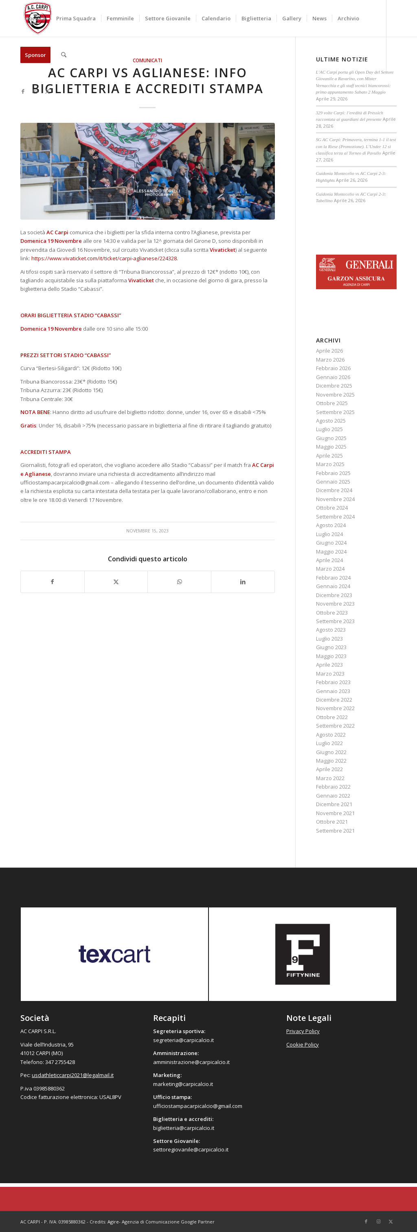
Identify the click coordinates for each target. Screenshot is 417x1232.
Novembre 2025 (335, 394)
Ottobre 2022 (332, 717)
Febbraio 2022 (333, 786)
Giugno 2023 (331, 647)
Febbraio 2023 (333, 682)
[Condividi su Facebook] (52, 581)
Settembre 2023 (335, 621)
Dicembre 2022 (334, 699)
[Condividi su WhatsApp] (179, 581)
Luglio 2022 (329, 743)
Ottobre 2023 (332, 612)
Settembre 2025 (335, 412)
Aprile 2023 (329, 664)
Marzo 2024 (330, 568)
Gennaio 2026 (333, 377)
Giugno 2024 (331, 542)
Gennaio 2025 (333, 481)
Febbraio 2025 (333, 473)
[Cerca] (64, 55)
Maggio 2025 (331, 446)
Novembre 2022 (335, 708)
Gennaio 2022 (333, 795)
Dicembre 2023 (334, 595)
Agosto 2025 (331, 420)
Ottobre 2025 (332, 403)
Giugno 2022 (331, 752)
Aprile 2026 (329, 350)
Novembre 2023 (335, 603)
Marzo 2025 (330, 464)
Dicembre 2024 (334, 490)
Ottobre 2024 (332, 507)
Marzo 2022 (330, 778)
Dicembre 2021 (334, 804)
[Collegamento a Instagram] (35, 91)
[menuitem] (35, 18)
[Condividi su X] (116, 581)
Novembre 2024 (335, 499)
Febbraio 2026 (333, 368)
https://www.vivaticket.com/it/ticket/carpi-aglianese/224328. (104, 258)
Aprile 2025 (329, 455)
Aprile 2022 (329, 769)
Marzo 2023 (330, 673)
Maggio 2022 (331, 760)
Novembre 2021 (335, 813)
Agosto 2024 (331, 525)
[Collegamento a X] (47, 91)
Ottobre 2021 (332, 821)
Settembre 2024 (335, 516)
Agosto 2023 (331, 629)
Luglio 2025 (329, 429)
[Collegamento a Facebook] (23, 91)
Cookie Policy (302, 1044)
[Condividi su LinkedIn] (242, 581)
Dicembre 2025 (334, 385)
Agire (113, 1222)
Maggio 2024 (331, 551)
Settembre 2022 (335, 725)
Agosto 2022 (331, 734)
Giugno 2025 (331, 438)
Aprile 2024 (329, 560)
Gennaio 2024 (333, 586)
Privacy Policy (303, 1031)
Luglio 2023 (329, 638)
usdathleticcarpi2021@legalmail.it (73, 1075)
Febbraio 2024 (333, 577)
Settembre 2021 (335, 830)
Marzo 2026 (330, 359)
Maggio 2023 (331, 656)
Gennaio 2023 (333, 691)
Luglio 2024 (329, 534)
